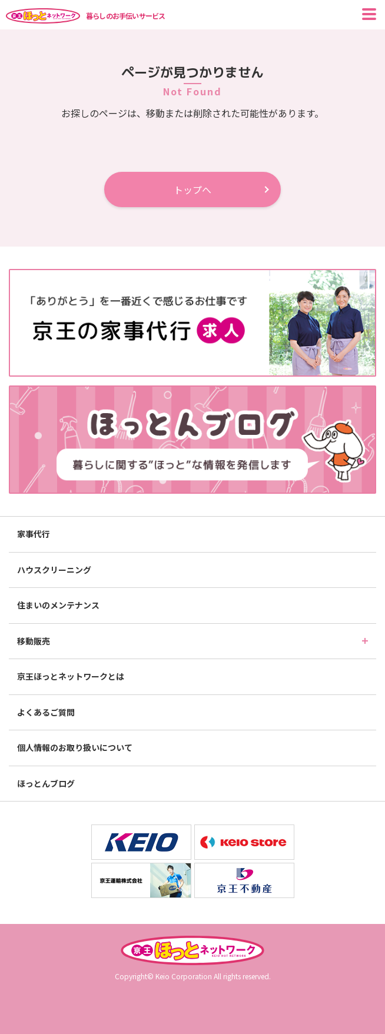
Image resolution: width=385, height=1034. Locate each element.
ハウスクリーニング (54, 570)
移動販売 (33, 641)
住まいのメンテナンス (58, 605)
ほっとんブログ (46, 783)
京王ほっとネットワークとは (70, 676)
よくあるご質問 (46, 712)
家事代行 (33, 534)
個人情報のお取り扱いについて (74, 747)
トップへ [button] (192, 189)
